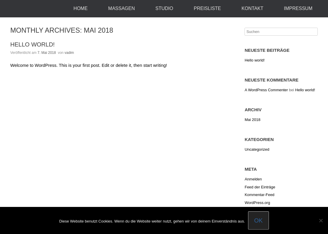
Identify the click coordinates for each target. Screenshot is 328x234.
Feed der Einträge (260, 187)
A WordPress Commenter (266, 90)
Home (80, 8)
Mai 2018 (252, 119)
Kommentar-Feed (259, 194)
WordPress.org (257, 202)
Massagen (121, 8)
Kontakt (252, 8)
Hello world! (32, 44)
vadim (69, 53)
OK (258, 220)
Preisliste (207, 8)
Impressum (298, 8)
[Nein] (321, 220)
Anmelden (253, 179)
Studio (164, 8)
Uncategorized (257, 149)
